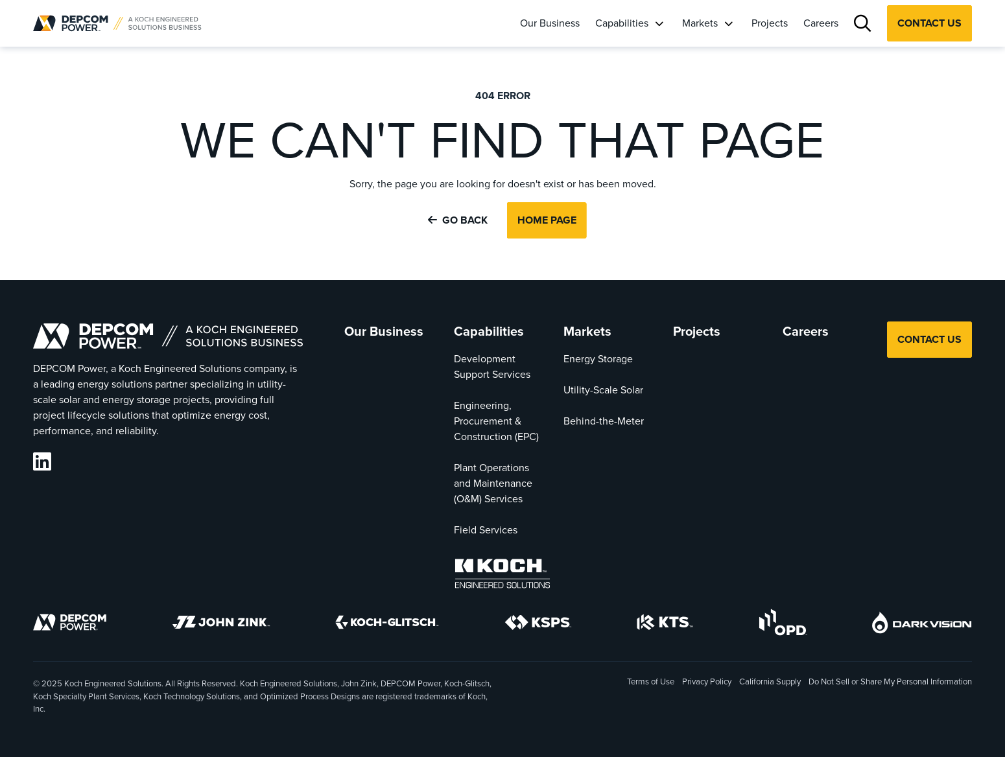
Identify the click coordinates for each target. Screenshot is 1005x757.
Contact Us (929, 23)
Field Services (485, 529)
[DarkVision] (922, 624)
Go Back (458, 220)
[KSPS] (538, 624)
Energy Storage (598, 358)
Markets (700, 23)
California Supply (770, 681)
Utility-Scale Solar (603, 389)
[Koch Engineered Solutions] (502, 576)
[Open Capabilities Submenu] (659, 23)
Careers (820, 23)
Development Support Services (492, 366)
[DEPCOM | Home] (117, 23)
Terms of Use (650, 681)
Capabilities (621, 23)
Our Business (550, 23)
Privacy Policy (706, 681)
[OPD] (783, 624)
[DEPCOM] (69, 624)
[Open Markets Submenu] (728, 23)
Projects (769, 23)
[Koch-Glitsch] (387, 624)
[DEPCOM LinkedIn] (42, 461)
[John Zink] (221, 624)
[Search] (863, 23)
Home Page (546, 220)
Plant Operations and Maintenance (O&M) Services (493, 483)
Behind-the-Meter (603, 420)
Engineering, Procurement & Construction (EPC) (496, 421)
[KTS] (665, 624)
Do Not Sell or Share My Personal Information (890, 682)
